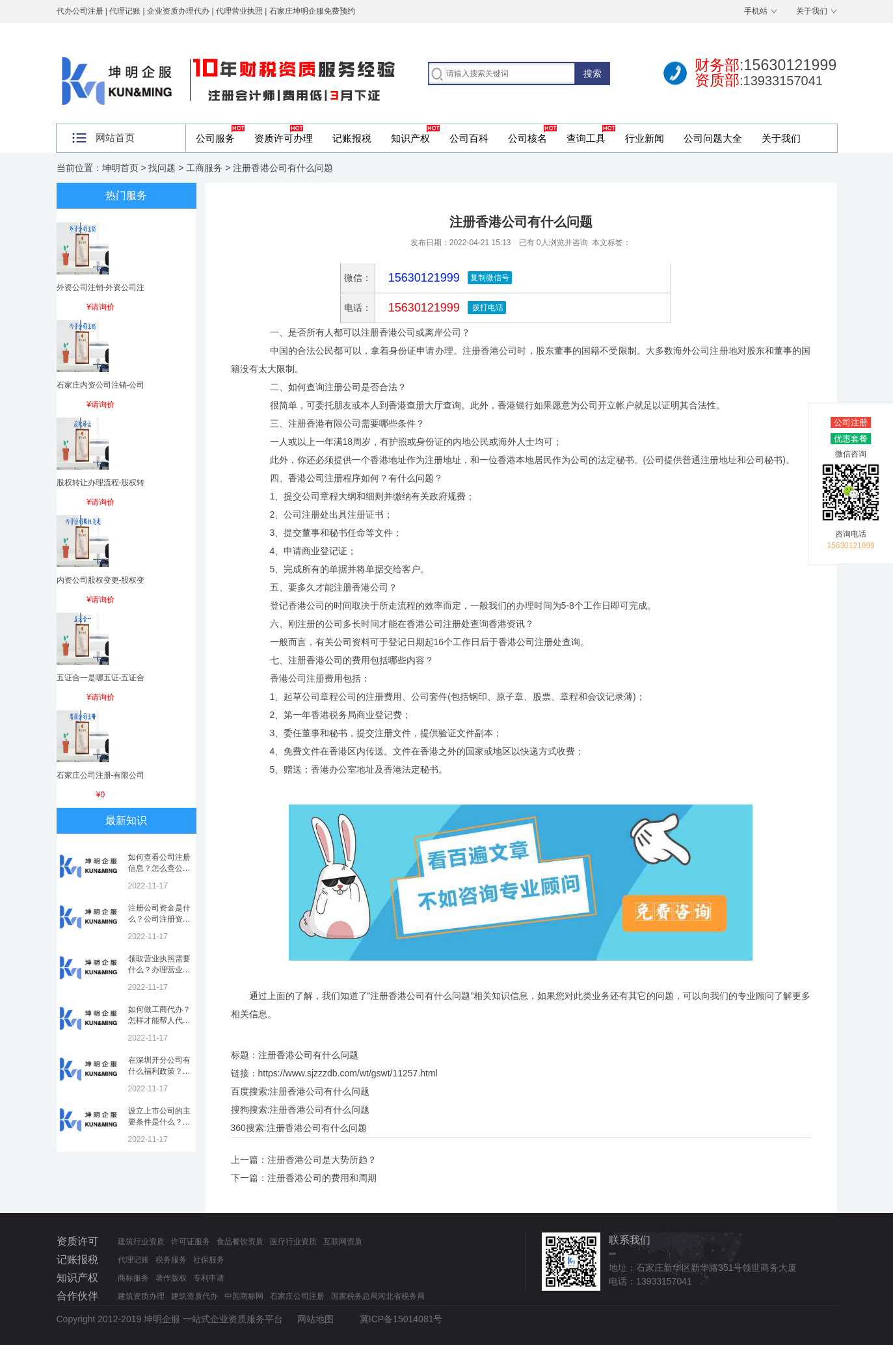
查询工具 (586, 138)
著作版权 (171, 1278)
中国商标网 (243, 1296)
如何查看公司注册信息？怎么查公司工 (159, 868)
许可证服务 (190, 1241)
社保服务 (208, 1259)
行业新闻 (644, 138)
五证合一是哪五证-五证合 (101, 677)
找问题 (162, 168)
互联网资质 (342, 1241)
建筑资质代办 (194, 1296)
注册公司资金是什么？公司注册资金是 (159, 919)
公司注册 (851, 422)
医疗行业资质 (293, 1241)
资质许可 (77, 1241)
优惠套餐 (851, 439)
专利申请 (208, 1278)
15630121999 (422, 307)
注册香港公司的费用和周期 (322, 1178)
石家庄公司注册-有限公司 (101, 775)
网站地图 (315, 1319)
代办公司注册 (80, 11)
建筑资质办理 (141, 1296)
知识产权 (410, 138)
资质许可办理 (283, 138)
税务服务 (171, 1259)
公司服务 (215, 138)
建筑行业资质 (141, 1241)
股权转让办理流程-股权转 (101, 482)
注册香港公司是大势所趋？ (322, 1159)
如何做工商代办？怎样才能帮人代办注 (159, 1020)
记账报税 (351, 138)
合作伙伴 (77, 1295)
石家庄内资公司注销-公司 (101, 385)
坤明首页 (120, 168)
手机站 (755, 11)
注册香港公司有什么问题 (319, 1091)
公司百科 (468, 138)
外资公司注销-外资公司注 (101, 287)
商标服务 (133, 1278)
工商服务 (204, 168)
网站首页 (115, 137)
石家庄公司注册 (297, 1296)
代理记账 (133, 1259)
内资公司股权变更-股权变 (101, 580)
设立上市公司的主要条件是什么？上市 (159, 1122)
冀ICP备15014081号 (401, 1319)
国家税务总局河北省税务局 (378, 1296)
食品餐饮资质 (240, 1241)
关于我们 (811, 11)
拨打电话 (486, 307)
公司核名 (527, 138)
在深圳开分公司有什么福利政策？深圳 (159, 1071)
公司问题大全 (713, 138)
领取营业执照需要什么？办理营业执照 (159, 969)
